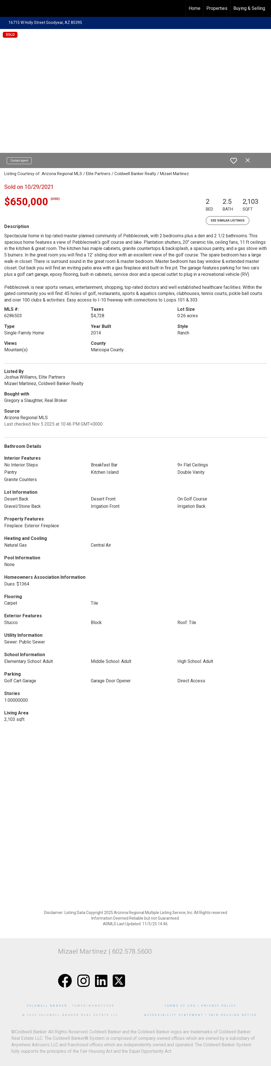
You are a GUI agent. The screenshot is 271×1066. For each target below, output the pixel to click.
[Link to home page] (7, 8)
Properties (216, 8)
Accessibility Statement (174, 1015)
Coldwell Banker (47, 1005)
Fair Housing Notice (233, 1015)
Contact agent (19, 160)
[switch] (234, 160)
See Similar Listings (228, 220)
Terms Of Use (180, 1005)
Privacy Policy (218, 1005)
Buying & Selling (249, 8)
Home (194, 8)
